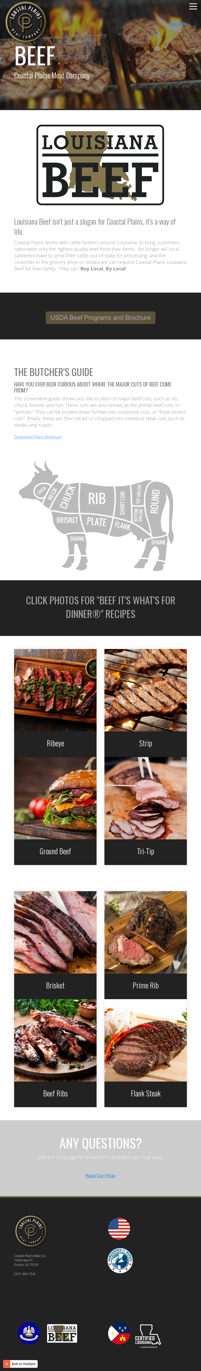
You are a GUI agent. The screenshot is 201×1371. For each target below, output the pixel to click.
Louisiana (127, 242)
